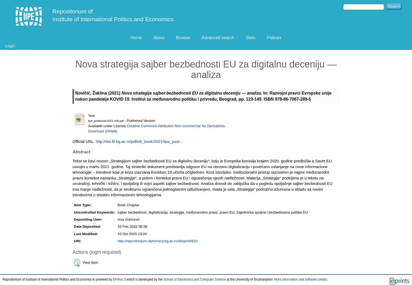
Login (10, 46)
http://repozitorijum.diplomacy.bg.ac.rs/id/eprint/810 (157, 241)
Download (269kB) (102, 131)
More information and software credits (300, 279)
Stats (250, 37)
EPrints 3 (119, 279)
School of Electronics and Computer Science (194, 279)
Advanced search (218, 37)
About (158, 37)
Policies (274, 37)
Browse (183, 37)
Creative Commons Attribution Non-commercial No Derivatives (176, 126)
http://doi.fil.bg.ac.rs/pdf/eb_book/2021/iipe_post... (139, 141)
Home (136, 37)
